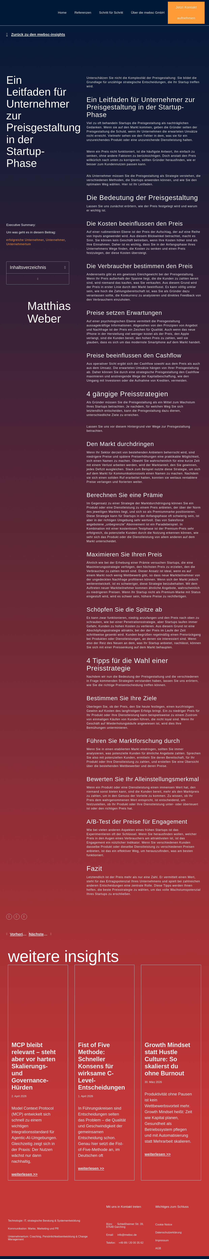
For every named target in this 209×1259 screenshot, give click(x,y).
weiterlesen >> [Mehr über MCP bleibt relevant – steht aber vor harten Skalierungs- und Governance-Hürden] (24, 1177)
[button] (65, 270)
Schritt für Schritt (111, 14)
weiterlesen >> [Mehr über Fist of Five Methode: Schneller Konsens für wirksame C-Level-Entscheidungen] (91, 1171)
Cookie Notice (163, 1227)
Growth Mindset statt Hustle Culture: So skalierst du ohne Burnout (167, 1062)
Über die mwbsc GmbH (147, 14)
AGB (158, 1251)
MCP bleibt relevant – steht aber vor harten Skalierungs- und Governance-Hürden (33, 1069)
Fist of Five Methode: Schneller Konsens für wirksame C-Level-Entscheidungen (101, 1069)
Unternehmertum (18, 247)
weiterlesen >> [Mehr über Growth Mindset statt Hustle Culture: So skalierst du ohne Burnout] (158, 1157)
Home (62, 14)
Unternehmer (55, 242)
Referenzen (82, 14)
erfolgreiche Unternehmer (25, 242)
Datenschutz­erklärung (168, 1235)
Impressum (162, 1243)
